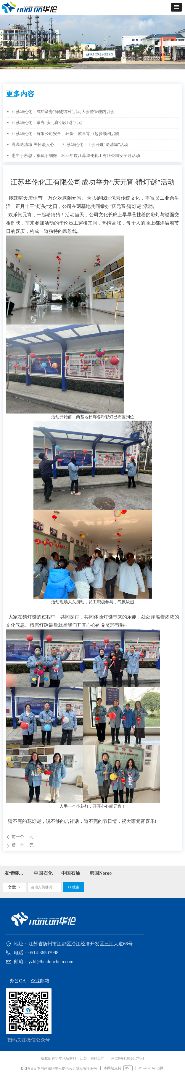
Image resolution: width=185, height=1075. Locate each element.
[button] (176, 7)
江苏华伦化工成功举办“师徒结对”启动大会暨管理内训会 (63, 111)
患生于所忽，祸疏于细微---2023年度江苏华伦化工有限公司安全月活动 (76, 155)
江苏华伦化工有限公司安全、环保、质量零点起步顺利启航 (65, 133)
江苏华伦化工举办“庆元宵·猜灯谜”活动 (47, 122)
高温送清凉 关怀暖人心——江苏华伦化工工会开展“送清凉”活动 (70, 144)
